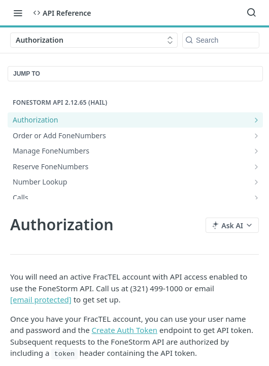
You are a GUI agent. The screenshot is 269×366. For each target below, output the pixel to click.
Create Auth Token (125, 330)
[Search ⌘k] (251, 12)
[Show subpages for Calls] (256, 198)
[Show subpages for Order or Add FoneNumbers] (256, 136)
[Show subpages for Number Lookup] (256, 182)
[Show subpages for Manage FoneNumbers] (256, 151)
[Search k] (221, 40)
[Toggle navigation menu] (17, 12)
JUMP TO (26, 73)
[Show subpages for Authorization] (256, 120)
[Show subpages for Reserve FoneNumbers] (256, 167)
